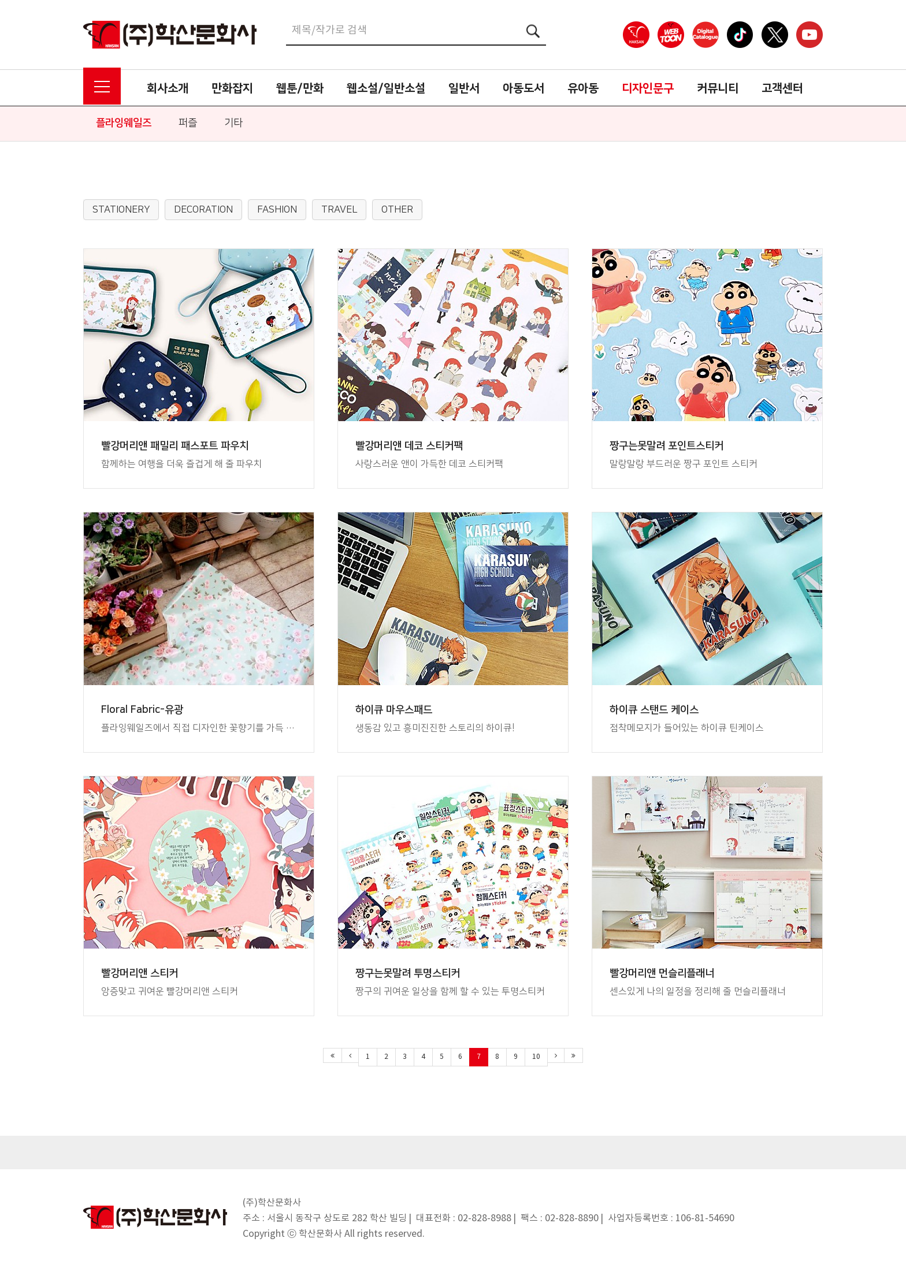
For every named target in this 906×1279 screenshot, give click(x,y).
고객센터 (782, 88)
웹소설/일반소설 (386, 88)
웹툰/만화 (300, 88)
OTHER (397, 210)
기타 (233, 123)
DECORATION (203, 210)
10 (536, 1057)
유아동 (583, 88)
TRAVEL (339, 210)
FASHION (277, 210)
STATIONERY (121, 210)
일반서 (464, 88)
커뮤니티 (717, 88)
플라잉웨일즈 (123, 123)
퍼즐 (188, 123)
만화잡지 (232, 88)
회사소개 (167, 88)
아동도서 (523, 88)
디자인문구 (648, 88)
